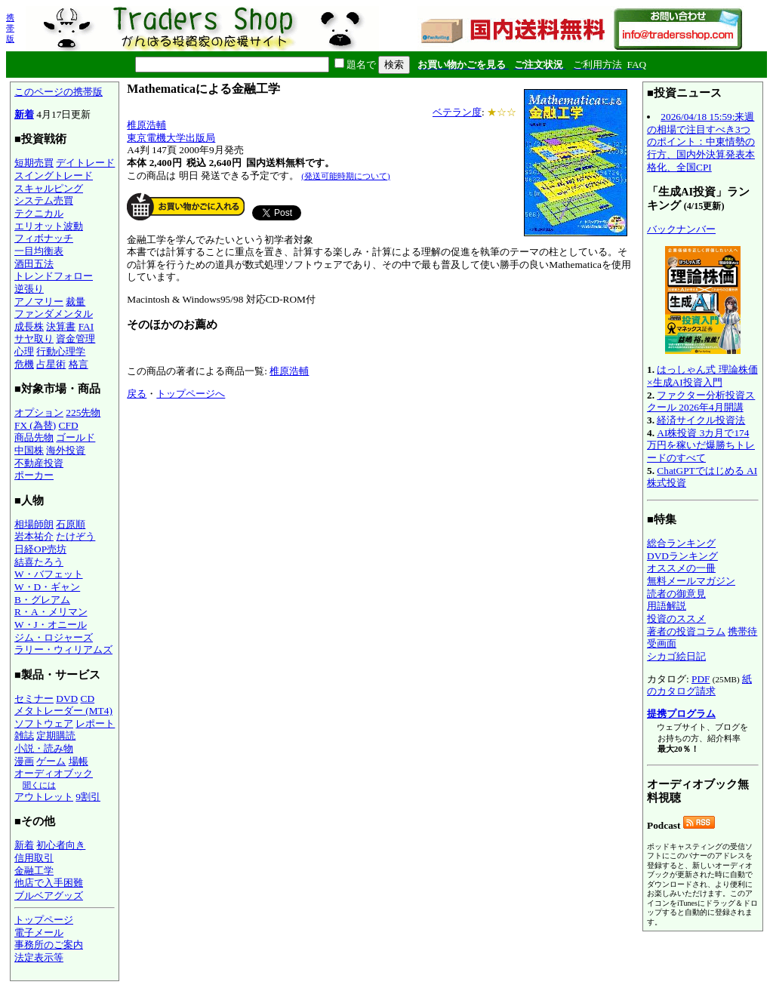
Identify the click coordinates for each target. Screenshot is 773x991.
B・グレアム (42, 599)
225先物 (83, 412)
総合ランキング (681, 543)
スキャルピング (48, 188)
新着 (24, 114)
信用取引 (34, 857)
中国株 (29, 450)
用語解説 (666, 605)
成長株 (29, 326)
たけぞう (75, 536)
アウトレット (43, 796)
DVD (67, 698)
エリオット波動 (48, 226)
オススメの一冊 (681, 568)
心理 (24, 351)
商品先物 (34, 437)
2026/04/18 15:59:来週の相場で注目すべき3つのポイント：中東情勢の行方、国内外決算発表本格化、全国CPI (701, 142)
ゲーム (51, 761)
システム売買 (43, 200)
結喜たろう (38, 562)
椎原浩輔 (146, 125)
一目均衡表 (38, 251)
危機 (24, 364)
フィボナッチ (43, 238)
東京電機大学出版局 (171, 137)
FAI (86, 326)
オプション (38, 412)
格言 (78, 364)
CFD (69, 425)
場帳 (78, 761)
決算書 (60, 326)
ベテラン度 (457, 112)
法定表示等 (38, 957)
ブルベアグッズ (48, 895)
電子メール (38, 932)
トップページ (43, 919)
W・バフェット (48, 574)
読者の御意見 (676, 593)
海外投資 (65, 450)
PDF (700, 679)
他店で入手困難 (48, 882)
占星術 (51, 364)
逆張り (29, 288)
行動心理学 (60, 351)
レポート (95, 723)
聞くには (39, 784)
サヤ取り (34, 338)
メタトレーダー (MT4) (63, 710)
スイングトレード (53, 175)
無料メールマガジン (691, 580)
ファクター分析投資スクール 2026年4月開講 (701, 401)
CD (88, 698)
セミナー (34, 698)
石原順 (70, 524)
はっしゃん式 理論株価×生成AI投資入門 (702, 376)
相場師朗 (34, 524)
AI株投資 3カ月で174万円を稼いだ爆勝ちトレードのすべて (701, 445)
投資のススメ (676, 618)
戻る (136, 393)
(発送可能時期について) (345, 175)
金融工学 (34, 870)
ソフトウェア (43, 723)
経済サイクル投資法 (701, 420)
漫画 (24, 761)
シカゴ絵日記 (676, 656)
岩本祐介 (34, 536)
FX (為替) (35, 425)
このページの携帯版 (58, 91)
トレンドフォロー (53, 276)
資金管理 (75, 338)
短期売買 (34, 162)
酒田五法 (34, 263)
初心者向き (60, 845)
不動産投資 (38, 463)
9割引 (87, 796)
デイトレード (85, 162)
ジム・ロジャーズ (53, 637)
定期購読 (55, 735)
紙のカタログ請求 (699, 685)
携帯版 (10, 28)
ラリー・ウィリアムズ (63, 649)
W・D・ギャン (47, 586)
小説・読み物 (43, 748)
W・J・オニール (50, 624)
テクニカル (38, 213)
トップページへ (190, 393)
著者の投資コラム (686, 631)
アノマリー (38, 301)
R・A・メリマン (51, 611)
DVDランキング (682, 556)
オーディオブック (53, 773)
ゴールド (75, 437)
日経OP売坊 (40, 549)
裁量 (75, 301)
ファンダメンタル (53, 313)
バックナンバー (681, 229)
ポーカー (34, 475)
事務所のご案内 (48, 944)
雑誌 (24, 735)
